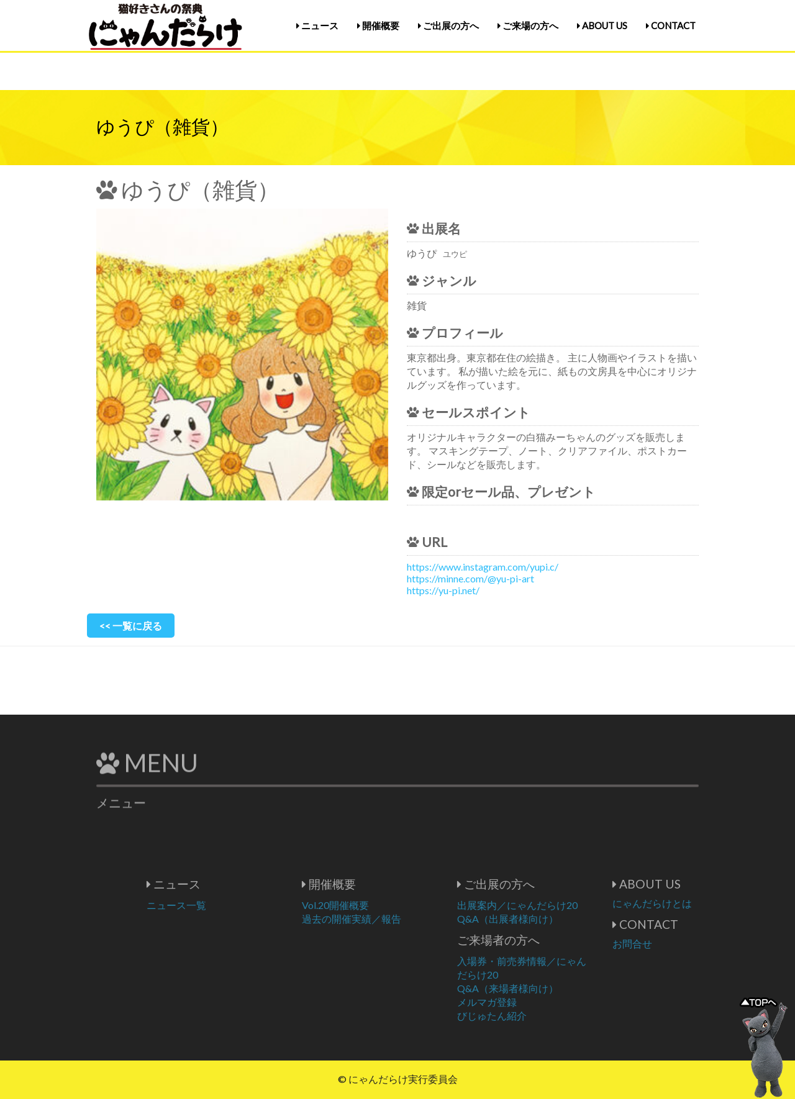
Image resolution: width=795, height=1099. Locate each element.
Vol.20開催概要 (376, 905)
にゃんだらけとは (693, 903)
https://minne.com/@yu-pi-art (470, 578)
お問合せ (673, 943)
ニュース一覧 (217, 905)
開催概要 (378, 25)
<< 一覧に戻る (130, 625)
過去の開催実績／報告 (392, 919)
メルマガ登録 (528, 1002)
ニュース (317, 25)
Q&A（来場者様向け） (548, 988)
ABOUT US (602, 25)
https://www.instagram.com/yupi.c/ (482, 566)
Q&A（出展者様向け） (548, 919)
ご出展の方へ (448, 25)
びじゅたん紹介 (533, 1015)
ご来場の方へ (527, 25)
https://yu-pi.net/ (443, 590)
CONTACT (671, 25)
